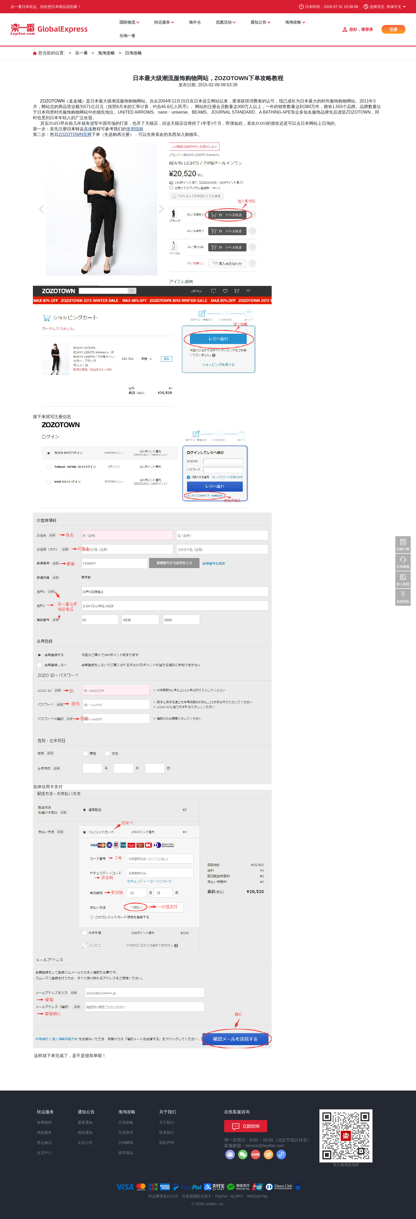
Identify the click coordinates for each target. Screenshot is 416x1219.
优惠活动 (224, 22)
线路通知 (85, 1132)
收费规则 (44, 1122)
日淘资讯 (125, 1132)
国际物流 (127, 22)
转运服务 (162, 22)
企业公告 (85, 1142)
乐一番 (81, 53)
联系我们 (166, 1132)
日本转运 (75, 129)
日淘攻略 (133, 53)
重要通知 (85, 1122)
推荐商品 (125, 1153)
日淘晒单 (125, 1142)
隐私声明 (166, 1142)
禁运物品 (44, 1142)
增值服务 (44, 1132)
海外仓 (195, 22)
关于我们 (166, 1122)
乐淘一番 (127, 35)
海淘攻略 (293, 22)
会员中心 (44, 1153)
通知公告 (258, 22)
